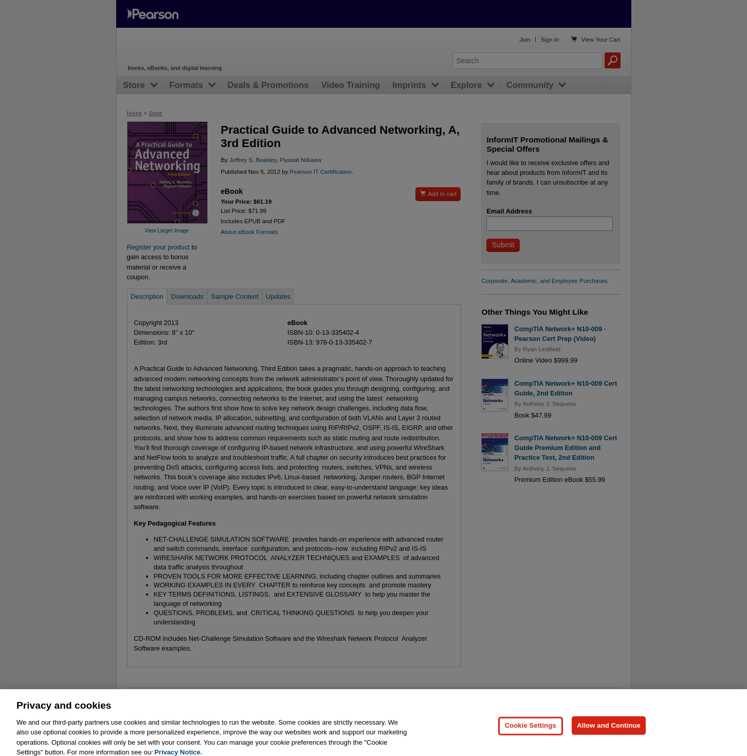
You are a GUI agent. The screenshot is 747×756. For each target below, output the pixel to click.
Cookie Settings (530, 736)
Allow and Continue (609, 736)
